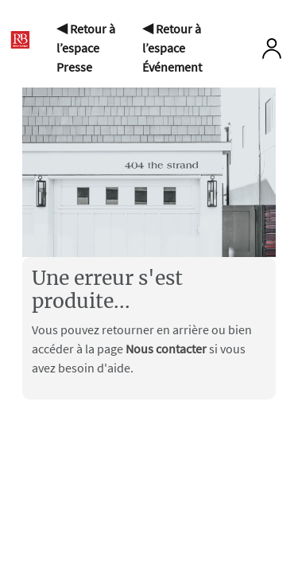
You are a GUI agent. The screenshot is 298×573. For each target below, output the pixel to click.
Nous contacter (167, 349)
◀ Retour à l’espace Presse (85, 48)
